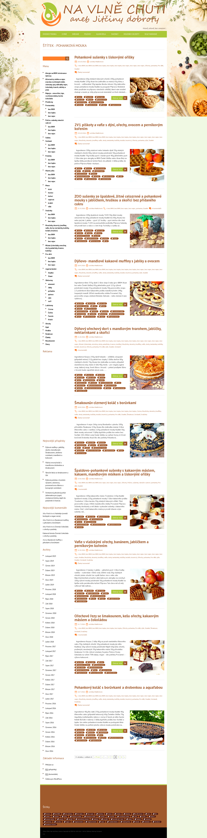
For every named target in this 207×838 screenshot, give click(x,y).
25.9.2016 (81, 208)
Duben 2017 (49, 684)
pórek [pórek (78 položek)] (130, 819)
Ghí (79, 171)
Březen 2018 (50, 632)
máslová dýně (82, 174)
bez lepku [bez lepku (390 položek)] (80, 814)
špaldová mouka (92, 238)
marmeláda (81, 314)
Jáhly (50, 288)
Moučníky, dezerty (131, 34)
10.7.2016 (81, 692)
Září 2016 (48, 718)
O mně (64, 34)
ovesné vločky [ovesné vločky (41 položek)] (50, 819)
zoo (106, 241)
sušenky (80, 105)
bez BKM (82, 66)
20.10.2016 (82, 62)
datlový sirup (102, 100)
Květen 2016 (50, 737)
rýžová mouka (109, 176)
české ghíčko (81, 445)
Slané (50, 276)
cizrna (93, 445)
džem (103, 306)
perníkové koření (82, 596)
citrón (102, 377)
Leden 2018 (49, 642)
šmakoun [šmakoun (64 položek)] (157, 822)
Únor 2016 (49, 751)
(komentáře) (51, 774)
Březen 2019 (50, 575)
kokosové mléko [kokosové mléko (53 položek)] (90, 816)
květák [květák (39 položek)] (103, 816)
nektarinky (81, 385)
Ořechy (147, 66)
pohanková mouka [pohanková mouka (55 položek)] (83, 819)
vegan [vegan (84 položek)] (68, 822)
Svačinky (114, 34)
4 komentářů (156, 208)
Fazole (50, 316)
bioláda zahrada (83, 306)
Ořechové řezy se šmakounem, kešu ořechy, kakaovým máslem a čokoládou (116, 617)
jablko (89, 233)
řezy (95, 670)
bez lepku (102, 66)
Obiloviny (49, 280)
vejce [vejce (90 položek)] (102, 822)
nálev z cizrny (91, 738)
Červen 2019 (50, 566)
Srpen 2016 (49, 722)
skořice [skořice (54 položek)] (139, 819)
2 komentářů (82, 489)
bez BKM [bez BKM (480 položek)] (57, 814)
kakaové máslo (82, 519)
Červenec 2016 (50, 727)
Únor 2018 (49, 637)
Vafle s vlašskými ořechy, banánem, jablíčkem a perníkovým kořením (111, 543)
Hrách (50, 319)
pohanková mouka (97, 102)
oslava (99, 233)
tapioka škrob (92, 105)
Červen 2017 (50, 675)
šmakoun (80, 450)
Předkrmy (49, 102)
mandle (105, 311)
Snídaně (75, 34)
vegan (104, 105)
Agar (47, 327)
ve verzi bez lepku (94, 450)
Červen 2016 (50, 732)
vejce (121, 450)
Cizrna (139, 411)
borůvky (102, 442)
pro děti (97, 176)
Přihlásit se (49, 765)
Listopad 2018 (50, 594)
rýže (146, 140)
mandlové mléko (118, 311)
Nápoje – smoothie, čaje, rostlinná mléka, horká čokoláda (54, 96)
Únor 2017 (49, 694)
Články (47, 337)
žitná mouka (96, 241)
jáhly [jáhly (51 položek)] (65, 816)
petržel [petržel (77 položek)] (70, 819)
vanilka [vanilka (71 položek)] (58, 822)
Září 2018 (48, 604)
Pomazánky (49, 105)
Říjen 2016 (49, 713)
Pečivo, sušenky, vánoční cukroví (139, 483)
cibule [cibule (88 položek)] (109, 814)
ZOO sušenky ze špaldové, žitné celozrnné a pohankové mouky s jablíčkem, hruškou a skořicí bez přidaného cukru (117, 200)
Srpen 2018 (49, 608)
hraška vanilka (93, 593)
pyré (79, 317)
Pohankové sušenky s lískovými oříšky (104, 57)
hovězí (50, 193)
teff (49, 301)
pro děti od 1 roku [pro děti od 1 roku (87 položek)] (118, 819)
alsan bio (90, 375)
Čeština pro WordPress (53, 779)
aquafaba (80, 730)
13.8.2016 (81, 479)
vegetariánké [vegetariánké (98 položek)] (79, 822)
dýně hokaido (101, 168)
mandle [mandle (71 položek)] (112, 816)
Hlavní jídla (101, 34)
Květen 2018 (50, 623)
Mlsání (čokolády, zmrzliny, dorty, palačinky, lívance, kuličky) (100, 344)
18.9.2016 (81, 265)
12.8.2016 (81, 550)
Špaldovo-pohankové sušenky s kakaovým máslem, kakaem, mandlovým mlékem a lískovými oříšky (114, 472)
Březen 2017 (50, 689)
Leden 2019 (49, 585)
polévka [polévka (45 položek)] (96, 819)
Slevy (47, 344)
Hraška (81, 557)
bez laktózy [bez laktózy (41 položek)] (68, 814)
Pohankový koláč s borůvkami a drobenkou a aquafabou (118, 687)
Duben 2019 (49, 570)
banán (89, 168)
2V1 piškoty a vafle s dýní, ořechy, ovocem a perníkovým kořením (118, 126)
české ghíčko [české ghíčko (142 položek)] (126, 822)
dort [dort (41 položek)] (148, 814)
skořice (80, 238)
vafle (120, 176)
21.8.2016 (81, 337)
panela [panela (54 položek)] (61, 819)
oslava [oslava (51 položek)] (153, 816)
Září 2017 (48, 661)
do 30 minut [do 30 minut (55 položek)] (138, 814)
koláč (87, 448)
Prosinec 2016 (50, 703)
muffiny (93, 314)
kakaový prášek (82, 311)
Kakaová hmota (49, 533)
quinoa (50, 294)
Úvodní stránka (50, 34)
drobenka (103, 445)
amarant (51, 284)
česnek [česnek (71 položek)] (137, 822)
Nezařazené (50, 341)
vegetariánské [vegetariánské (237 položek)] (92, 822)
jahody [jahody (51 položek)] (57, 816)
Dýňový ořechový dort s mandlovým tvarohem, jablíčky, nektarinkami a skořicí (117, 330)
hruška (80, 233)
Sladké (76, 69)
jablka (101, 380)
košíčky (95, 311)
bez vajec (126, 66)
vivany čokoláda (97, 673)
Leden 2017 (49, 699)
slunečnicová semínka (94, 388)
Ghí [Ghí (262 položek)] (156, 814)
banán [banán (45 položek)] (48, 814)
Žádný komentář (84, 72)
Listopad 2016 (50, 708)
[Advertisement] (56, 395)
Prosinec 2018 (50, 589)
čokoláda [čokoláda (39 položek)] (147, 822)
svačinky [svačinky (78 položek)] (48, 822)
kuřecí (50, 196)
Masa (47, 185)
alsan (79, 97)
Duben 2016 (49, 742)
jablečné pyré (99, 171)
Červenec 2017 (50, 670)
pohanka (154, 66)
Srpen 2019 (49, 561)
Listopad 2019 (50, 556)
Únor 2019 (49, 580)
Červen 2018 (50, 618)
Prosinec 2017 (50, 646)
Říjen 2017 (49, 656)
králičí (50, 203)
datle (90, 100)
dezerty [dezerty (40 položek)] (128, 814)
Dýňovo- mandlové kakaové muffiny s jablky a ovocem (117, 261)
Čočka (50, 313)
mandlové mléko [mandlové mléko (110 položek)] (124, 816)
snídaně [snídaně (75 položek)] (148, 819)
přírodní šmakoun (83, 670)
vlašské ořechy (106, 179)
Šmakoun (130, 414)
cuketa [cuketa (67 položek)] (119, 814)
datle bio (80, 735)
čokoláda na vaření (83, 665)
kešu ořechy (81, 667)
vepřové (51, 200)
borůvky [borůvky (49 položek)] (100, 814)
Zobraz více (117, 98)
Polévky (87, 34)
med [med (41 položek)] (135, 816)
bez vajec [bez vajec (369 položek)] (90, 814)
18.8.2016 (81, 407)
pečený (103, 738)
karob (79, 522)
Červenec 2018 (50, 613)
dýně (94, 306)
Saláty (47, 138)
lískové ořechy (82, 102)
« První (97, 757)
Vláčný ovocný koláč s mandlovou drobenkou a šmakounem (54, 465)
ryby (49, 206)
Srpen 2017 (49, 665)
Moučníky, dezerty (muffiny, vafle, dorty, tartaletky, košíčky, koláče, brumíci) (105, 140)
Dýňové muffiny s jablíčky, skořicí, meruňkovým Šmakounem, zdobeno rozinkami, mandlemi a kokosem (54, 452)
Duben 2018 (49, 627)
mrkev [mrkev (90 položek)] (144, 816)
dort (79, 380)
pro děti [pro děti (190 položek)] (105, 819)
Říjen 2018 (49, 599)
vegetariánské (151, 34)
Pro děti (160, 66)
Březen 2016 (50, 746)
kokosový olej (81, 383)
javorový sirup (91, 309)
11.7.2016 (81, 624)
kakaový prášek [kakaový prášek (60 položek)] (76, 816)
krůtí (50, 189)
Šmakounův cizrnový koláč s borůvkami (105, 402)
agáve (79, 375)
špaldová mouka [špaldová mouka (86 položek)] (51, 824)
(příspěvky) (51, 769)
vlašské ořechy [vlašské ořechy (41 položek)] (113, 822)
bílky (101, 662)
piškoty (94, 174)
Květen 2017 (50, 680)
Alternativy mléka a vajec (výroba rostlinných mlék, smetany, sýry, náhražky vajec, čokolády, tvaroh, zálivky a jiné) (56, 84)
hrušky (88, 171)
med (118, 383)
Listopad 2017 (50, 651)
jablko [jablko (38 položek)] (48, 816)
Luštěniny (49, 305)
